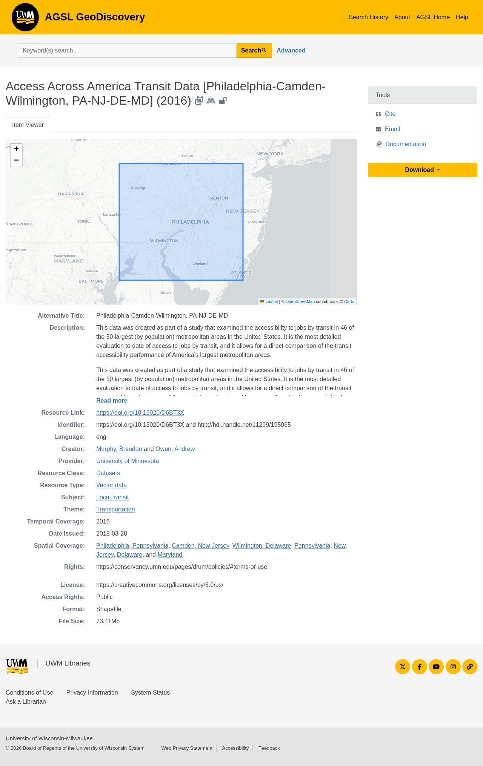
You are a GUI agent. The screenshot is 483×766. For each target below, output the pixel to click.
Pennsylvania (312, 545)
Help (462, 17)
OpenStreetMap (300, 301)
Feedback (269, 748)
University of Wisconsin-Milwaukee (49, 738)
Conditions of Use (29, 692)
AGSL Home (433, 17)
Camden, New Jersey (200, 545)
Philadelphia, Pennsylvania (132, 545)
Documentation (401, 143)
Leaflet (269, 301)
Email (392, 129)
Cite (390, 114)
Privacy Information (92, 692)
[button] (16, 149)
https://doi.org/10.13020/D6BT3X (140, 412)
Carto (349, 301)
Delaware (130, 554)
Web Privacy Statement (186, 748)
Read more (112, 400)
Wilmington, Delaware (261, 545)
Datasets (108, 473)
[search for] (127, 50)
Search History (368, 17)
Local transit (112, 497)
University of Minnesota (127, 461)
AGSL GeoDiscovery (25, 19)
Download (420, 170)
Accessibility (235, 748)
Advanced (291, 50)
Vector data (111, 485)
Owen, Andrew (175, 449)
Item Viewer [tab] (28, 125)
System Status (150, 692)
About (402, 17)
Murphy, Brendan (119, 449)
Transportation (115, 509)
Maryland (169, 554)
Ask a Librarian (26, 701)
